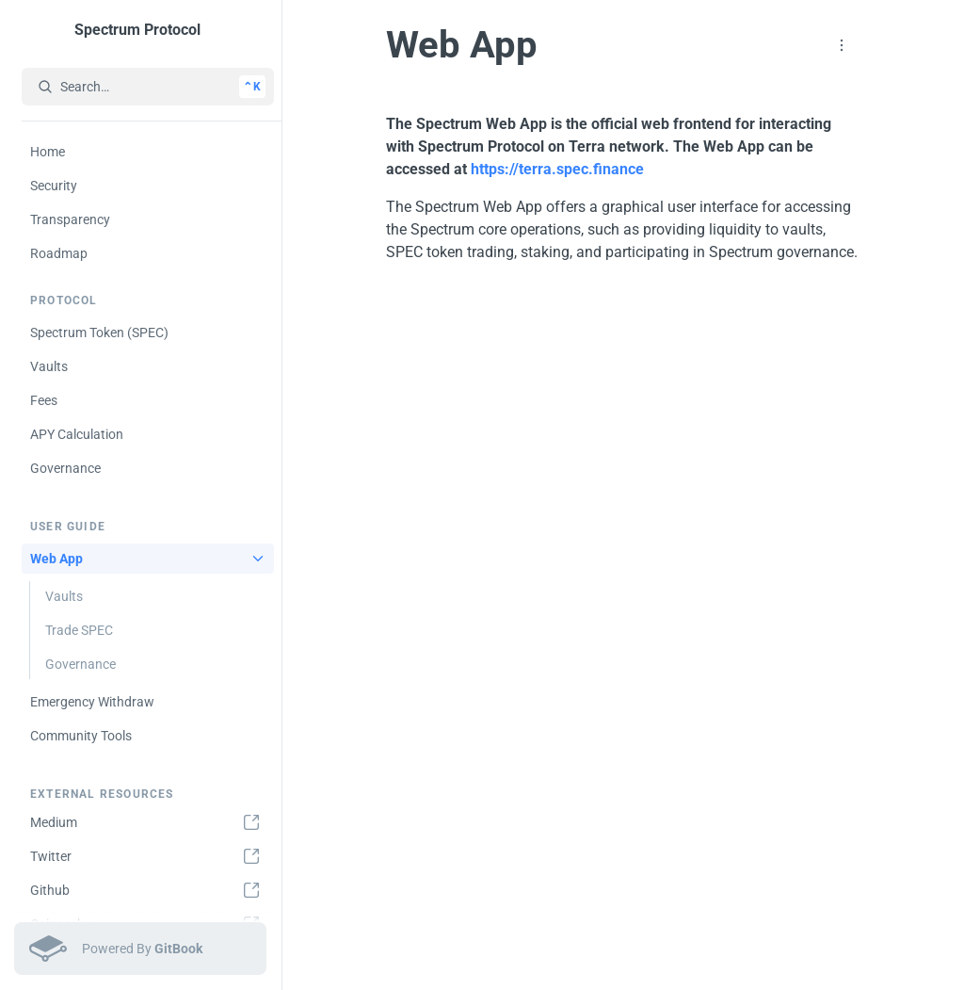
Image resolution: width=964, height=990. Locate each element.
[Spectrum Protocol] (144, 30)
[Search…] (148, 86)
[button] (841, 45)
